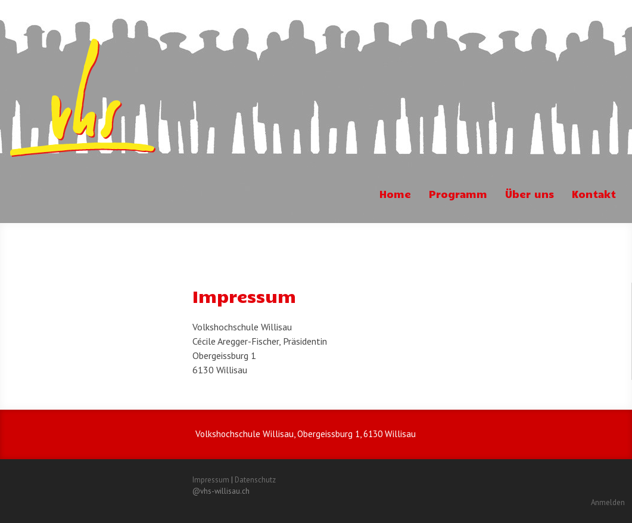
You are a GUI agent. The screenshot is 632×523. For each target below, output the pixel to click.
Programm (458, 194)
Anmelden (608, 502)
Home (395, 194)
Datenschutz (255, 480)
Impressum (210, 480)
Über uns (529, 194)
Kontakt (594, 194)
